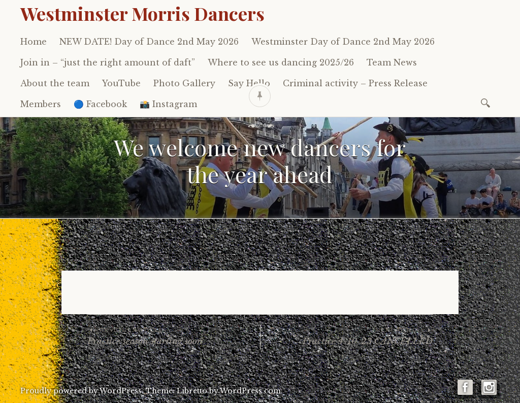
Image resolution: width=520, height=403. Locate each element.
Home (33, 42)
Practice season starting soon (173, 336)
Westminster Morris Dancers (142, 13)
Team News (392, 62)
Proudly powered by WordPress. (82, 390)
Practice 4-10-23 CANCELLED (347, 336)
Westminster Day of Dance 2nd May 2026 (343, 42)
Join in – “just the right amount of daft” (107, 62)
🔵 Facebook (100, 104)
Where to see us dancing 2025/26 (281, 62)
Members (40, 104)
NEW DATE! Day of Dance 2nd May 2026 (149, 42)
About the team (54, 83)
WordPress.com (250, 390)
